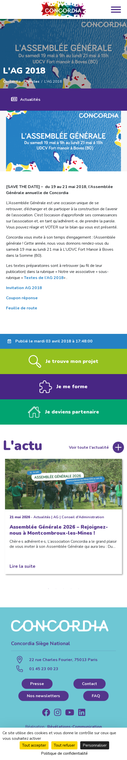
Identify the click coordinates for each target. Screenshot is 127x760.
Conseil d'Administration (83, 518)
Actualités (30, 99)
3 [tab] (63, 589)
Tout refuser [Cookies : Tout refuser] (64, 745)
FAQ (96, 697)
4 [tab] (71, 589)
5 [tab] (78, 589)
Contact (89, 684)
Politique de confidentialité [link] (64, 753)
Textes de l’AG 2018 (44, 278)
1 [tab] (48, 589)
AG (56, 518)
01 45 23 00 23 (43, 670)
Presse (37, 684)
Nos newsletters (43, 697)
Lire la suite (22, 567)
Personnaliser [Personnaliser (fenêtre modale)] (95, 745)
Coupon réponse (22, 298)
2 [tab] (56, 589)
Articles (32, 81)
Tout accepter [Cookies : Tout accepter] (34, 745)
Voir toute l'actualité (89, 448)
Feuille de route (21, 308)
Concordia (12, 81)
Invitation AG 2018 (24, 288)
